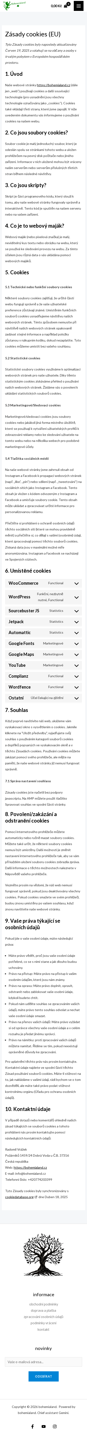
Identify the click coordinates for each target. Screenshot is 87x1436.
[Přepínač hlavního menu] (79, 6)
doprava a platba (43, 1310)
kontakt (43, 1329)
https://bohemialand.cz (53, 85)
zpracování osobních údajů (43, 1317)
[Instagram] (55, 1426)
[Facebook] (32, 1426)
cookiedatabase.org (19, 1197)
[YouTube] (44, 1426)
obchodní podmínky (43, 1304)
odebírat (43, 1376)
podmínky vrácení (43, 1323)
